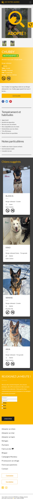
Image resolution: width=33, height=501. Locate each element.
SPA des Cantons (12, 75)
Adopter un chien (8, 429)
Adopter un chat (8, 433)
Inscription (9, 482)
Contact (5, 469)
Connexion (9, 476)
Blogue (4, 453)
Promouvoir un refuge (10, 461)
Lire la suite (16, 96)
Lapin (4, 408)
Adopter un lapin (8, 437)
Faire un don (8, 449)
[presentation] (15, 413)
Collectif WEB (20, 498)
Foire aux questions (9, 465)
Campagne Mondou (9, 457)
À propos (5, 445)
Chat (4, 405)
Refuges (5, 441)
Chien (4, 403)
